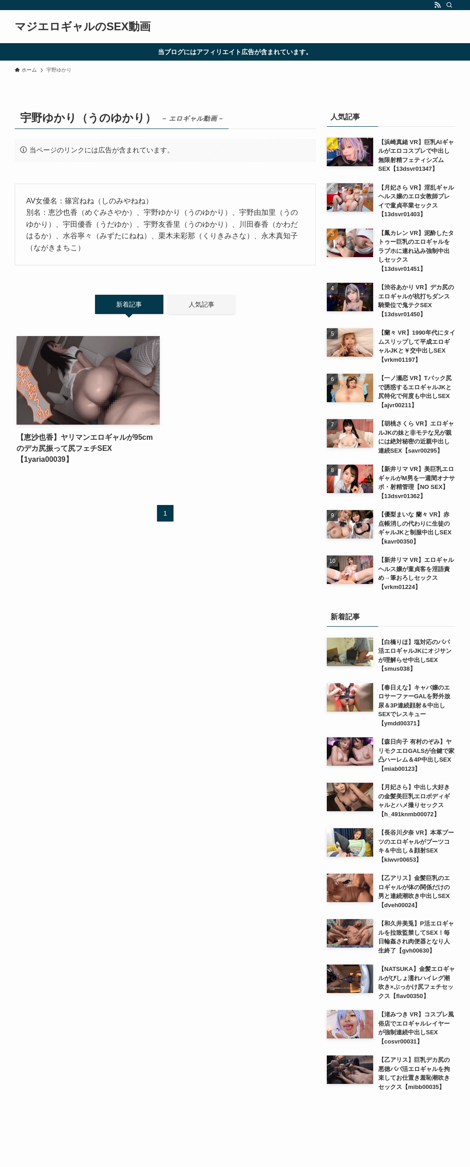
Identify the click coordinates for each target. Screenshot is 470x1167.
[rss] (437, 5)
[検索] (449, 5)
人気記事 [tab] (201, 304)
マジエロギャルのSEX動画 (83, 26)
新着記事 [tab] (129, 304)
